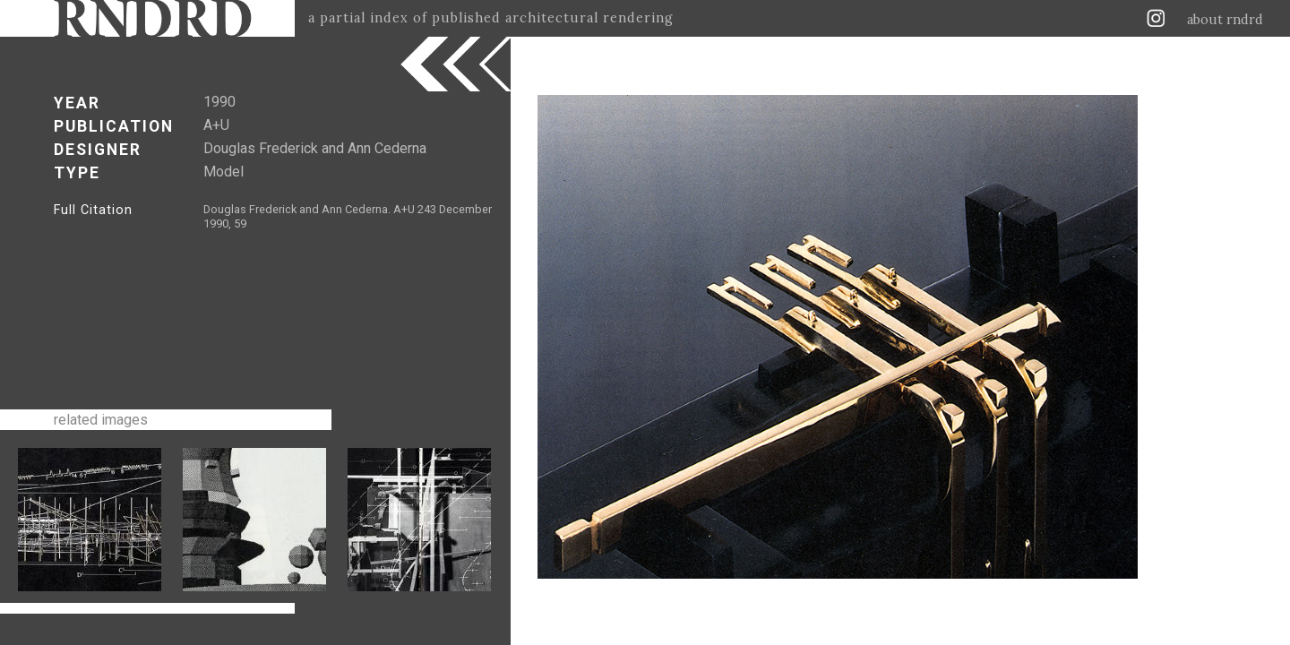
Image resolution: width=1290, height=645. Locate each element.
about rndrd (1225, 20)
